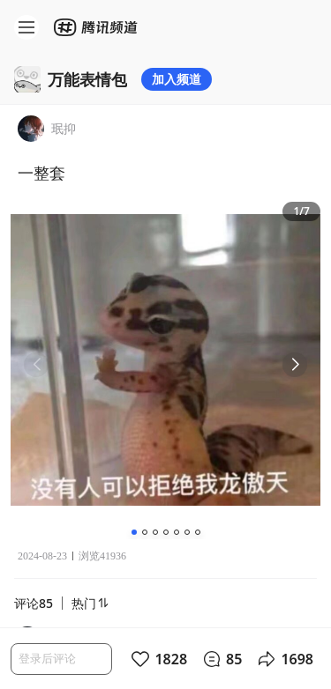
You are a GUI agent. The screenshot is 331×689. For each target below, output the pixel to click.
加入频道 (176, 78)
